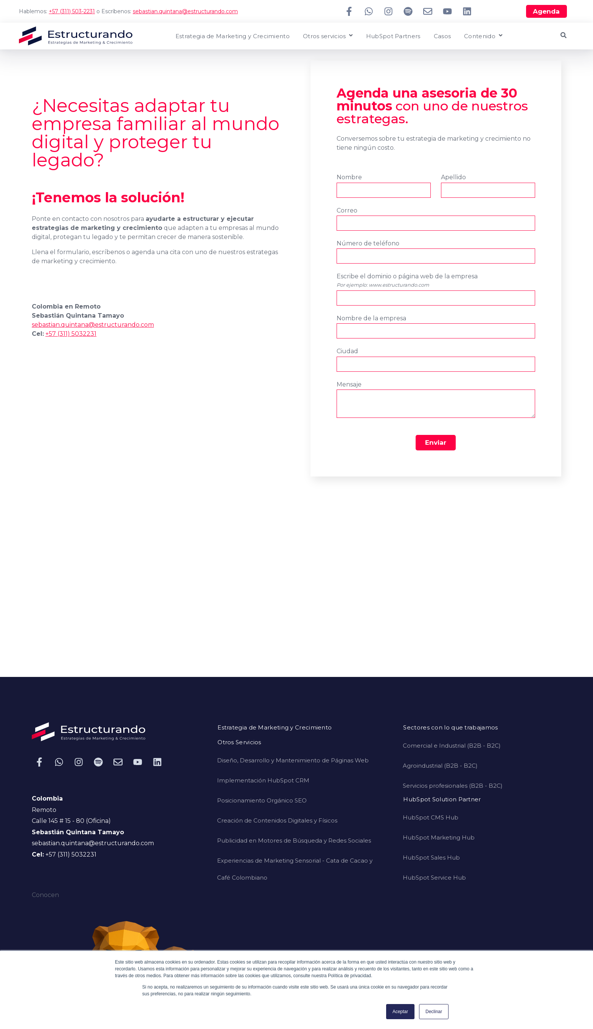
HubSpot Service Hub (434, 877)
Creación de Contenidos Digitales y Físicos (277, 820)
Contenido (479, 36)
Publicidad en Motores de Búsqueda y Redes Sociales (294, 840)
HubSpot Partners (393, 36)
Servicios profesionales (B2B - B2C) (453, 785)
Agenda (546, 11)
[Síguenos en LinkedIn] (467, 11)
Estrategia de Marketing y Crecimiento (232, 36)
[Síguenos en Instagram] (388, 11)
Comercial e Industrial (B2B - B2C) (452, 745)
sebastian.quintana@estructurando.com (185, 11)
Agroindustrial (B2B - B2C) (440, 765)
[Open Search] (563, 35)
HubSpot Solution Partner (442, 799)
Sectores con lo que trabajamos (450, 728)
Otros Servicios (239, 742)
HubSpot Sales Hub (431, 857)
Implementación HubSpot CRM (263, 780)
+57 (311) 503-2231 (72, 11)
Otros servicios (324, 36)
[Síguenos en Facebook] (349, 11)
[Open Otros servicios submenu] (349, 36)
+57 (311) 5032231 (70, 333)
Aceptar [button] (400, 1011)
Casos (442, 36)
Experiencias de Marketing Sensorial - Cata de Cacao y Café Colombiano (295, 869)
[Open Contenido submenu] (499, 36)
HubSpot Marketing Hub (439, 837)
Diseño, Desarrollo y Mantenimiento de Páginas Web (293, 760)
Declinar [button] (433, 1011)
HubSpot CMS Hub (430, 817)
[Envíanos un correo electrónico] (427, 11)
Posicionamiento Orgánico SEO (262, 800)
